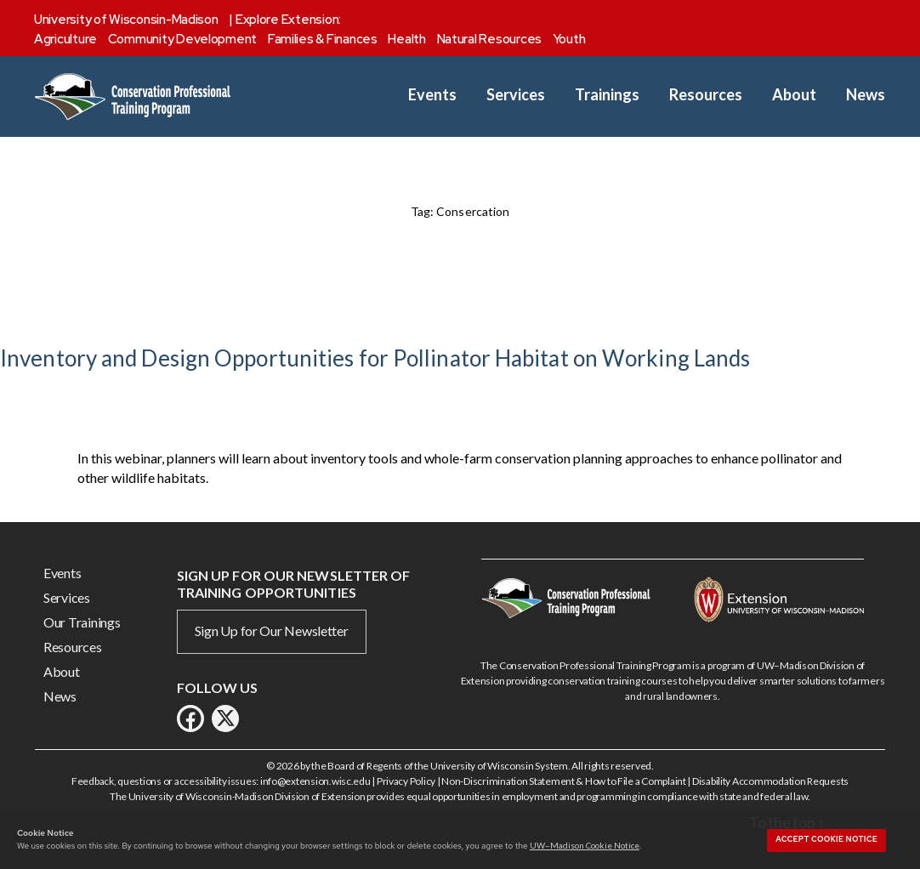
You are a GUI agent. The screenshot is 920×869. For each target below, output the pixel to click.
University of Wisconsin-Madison (126, 19)
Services (515, 95)
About (794, 95)
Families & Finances (323, 39)
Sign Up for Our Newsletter (272, 630)
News (865, 95)
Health (406, 39)
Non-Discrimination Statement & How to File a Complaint (563, 781)
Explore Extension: (288, 19)
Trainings (607, 95)
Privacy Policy (406, 781)
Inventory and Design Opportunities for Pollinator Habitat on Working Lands (375, 358)
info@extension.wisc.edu (315, 781)
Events (432, 95)
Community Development (182, 39)
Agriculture (65, 39)
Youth (569, 39)
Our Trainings (82, 622)
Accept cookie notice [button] (826, 839)
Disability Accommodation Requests (770, 781)
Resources (705, 95)
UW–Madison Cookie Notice (584, 845)
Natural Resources (489, 39)
